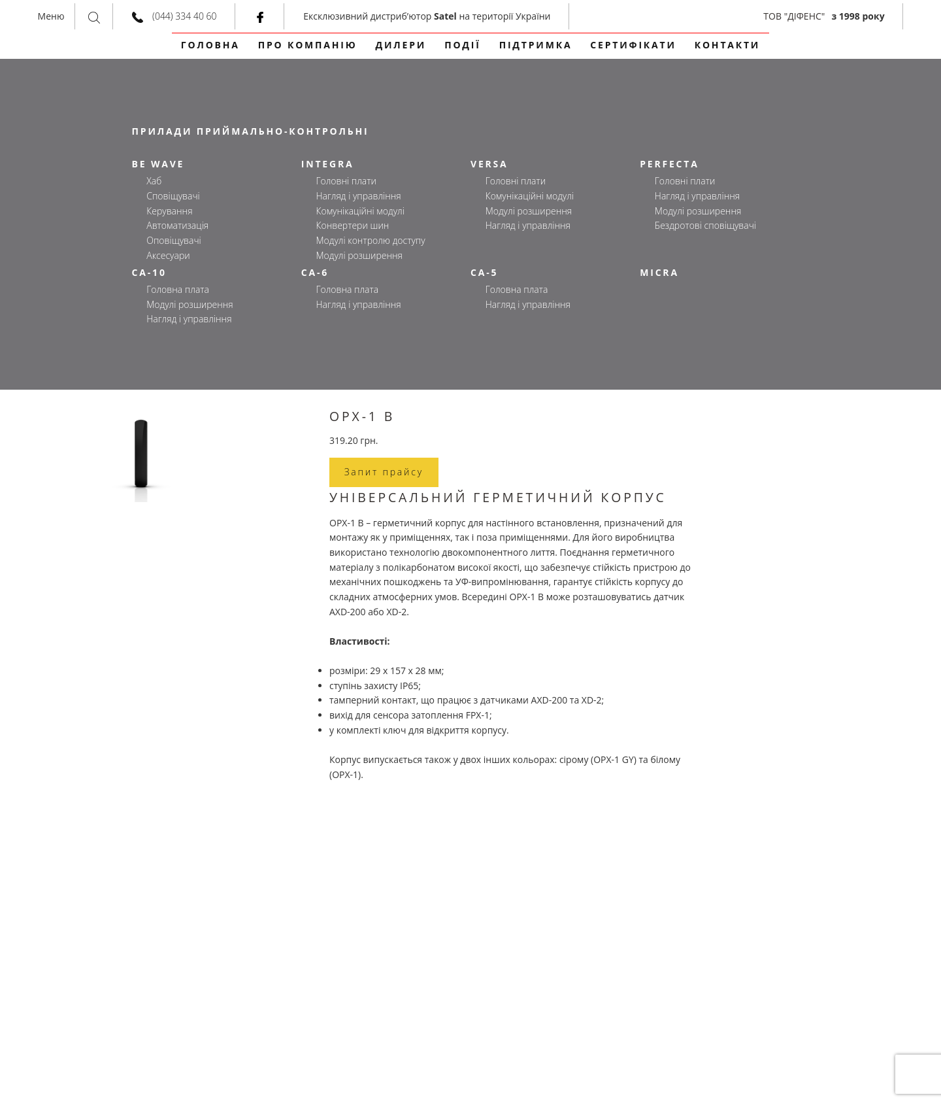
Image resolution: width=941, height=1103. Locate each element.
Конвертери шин (352, 225)
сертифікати (633, 45)
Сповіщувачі (172, 196)
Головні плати (346, 181)
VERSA (489, 164)
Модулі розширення (359, 255)
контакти (727, 45)
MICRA (659, 272)
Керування (169, 211)
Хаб (153, 181)
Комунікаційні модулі (360, 211)
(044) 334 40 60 (184, 16)
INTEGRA (327, 164)
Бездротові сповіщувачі (705, 225)
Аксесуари (168, 255)
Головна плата (177, 289)
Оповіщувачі (173, 240)
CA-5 (484, 272)
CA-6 (315, 272)
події (462, 45)
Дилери (401, 45)
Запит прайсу (383, 472)
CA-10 (149, 272)
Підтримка (535, 45)
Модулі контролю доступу (370, 240)
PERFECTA (669, 164)
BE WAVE (158, 164)
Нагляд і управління (358, 196)
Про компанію (307, 45)
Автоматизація (177, 225)
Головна (210, 45)
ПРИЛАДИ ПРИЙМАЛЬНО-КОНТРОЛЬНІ (250, 131)
